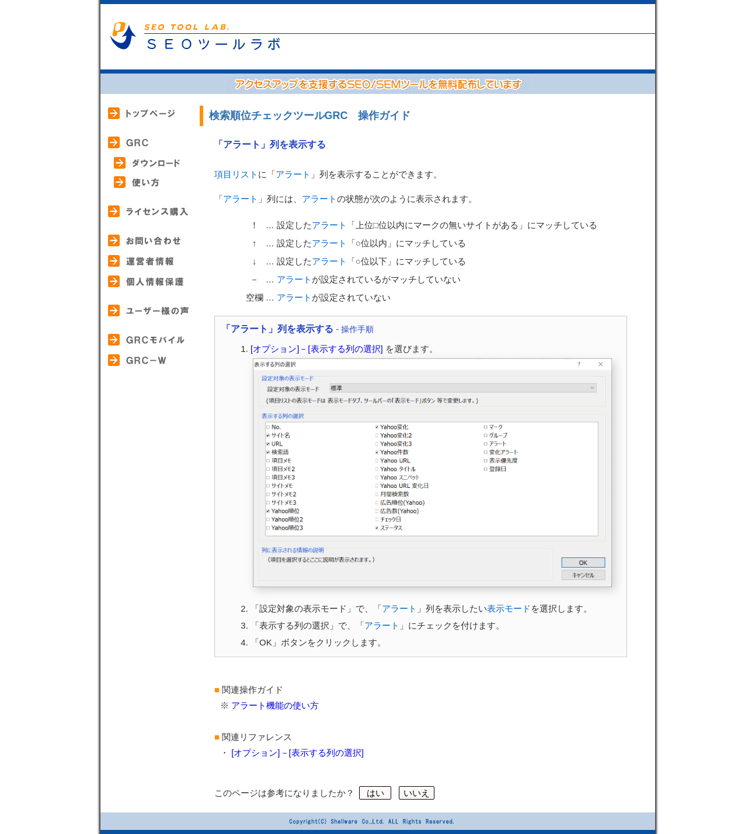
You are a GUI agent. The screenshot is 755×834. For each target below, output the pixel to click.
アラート (293, 174)
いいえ (416, 793)
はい (375, 793)
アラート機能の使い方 (275, 705)
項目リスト (236, 174)
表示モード (509, 608)
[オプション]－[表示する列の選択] (316, 349)
